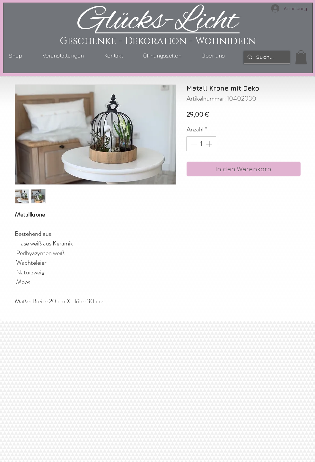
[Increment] (209, 144)
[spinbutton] (201, 144)
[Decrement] (193, 144)
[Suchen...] (266, 57)
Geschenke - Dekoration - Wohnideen (158, 41)
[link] (301, 57)
